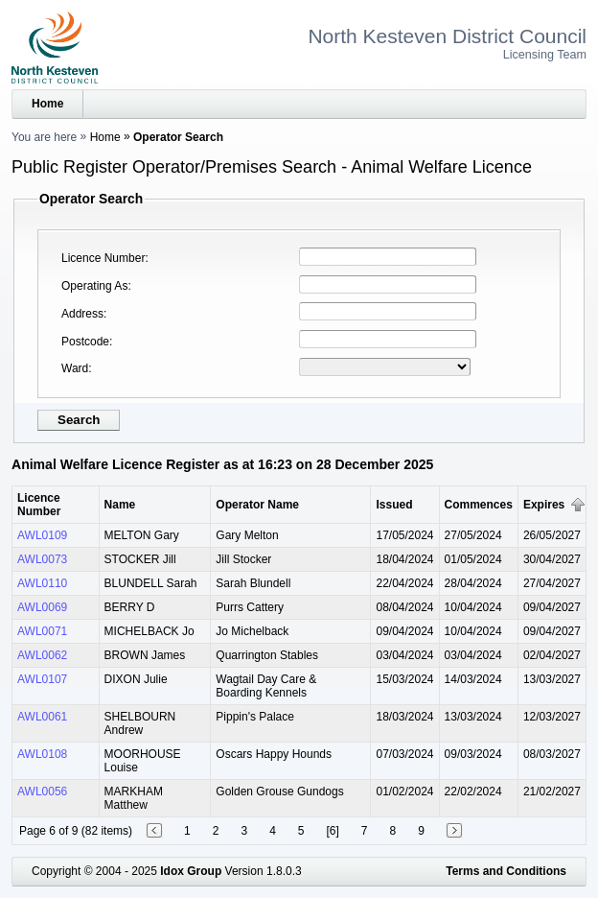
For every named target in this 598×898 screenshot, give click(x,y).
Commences (479, 504)
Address (82, 313)
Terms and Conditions (506, 871)
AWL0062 (42, 655)
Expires (543, 504)
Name (120, 504)
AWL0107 (42, 679)
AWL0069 (42, 607)
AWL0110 (42, 583)
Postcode (85, 341)
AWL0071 (42, 631)
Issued (394, 504)
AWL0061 (42, 716)
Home (47, 103)
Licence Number (103, 258)
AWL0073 (42, 559)
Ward (74, 368)
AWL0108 (42, 754)
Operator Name (257, 504)
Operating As (94, 286)
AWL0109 (42, 535)
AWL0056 (42, 791)
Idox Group (190, 871)
